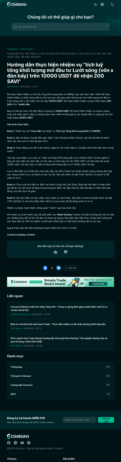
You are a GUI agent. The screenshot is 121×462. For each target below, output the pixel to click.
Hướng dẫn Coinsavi (20, 314)
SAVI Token (27, 49)
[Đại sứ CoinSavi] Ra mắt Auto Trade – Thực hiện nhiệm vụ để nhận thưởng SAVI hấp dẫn (58, 324)
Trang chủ (12, 49)
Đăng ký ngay (106, 419)
